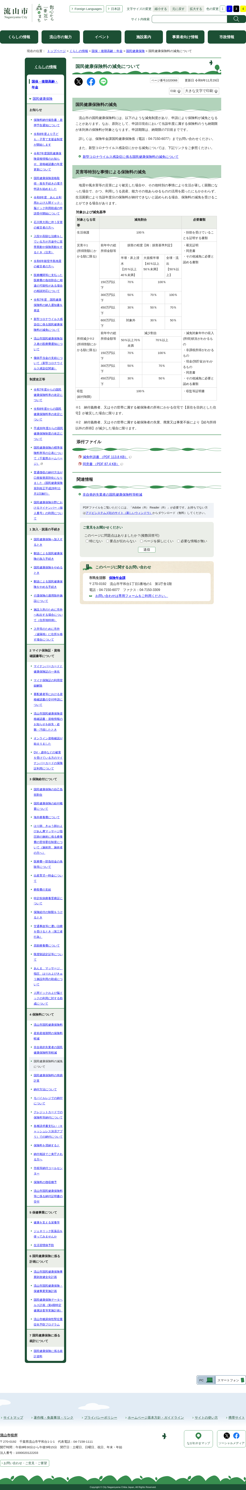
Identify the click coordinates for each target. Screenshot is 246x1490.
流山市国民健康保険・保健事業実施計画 (48, 1288)
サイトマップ (13, 1417)
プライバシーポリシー (100, 1417)
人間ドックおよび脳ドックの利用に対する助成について (48, 998)
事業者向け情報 (185, 37)
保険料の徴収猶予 (45, 1182)
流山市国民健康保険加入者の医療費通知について (48, 344)
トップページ (56, 51)
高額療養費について (47, 945)
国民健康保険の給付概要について (48, 806)
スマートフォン (228, 1380)
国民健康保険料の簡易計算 (48, 1078)
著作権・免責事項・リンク (53, 1417)
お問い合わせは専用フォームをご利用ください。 (131, 596)
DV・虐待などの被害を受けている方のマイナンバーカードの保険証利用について (48, 760)
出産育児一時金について (48, 878)
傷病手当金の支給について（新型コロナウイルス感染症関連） (48, 363)
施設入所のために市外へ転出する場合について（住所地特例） (48, 615)
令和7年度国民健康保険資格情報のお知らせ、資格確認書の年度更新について (48, 161)
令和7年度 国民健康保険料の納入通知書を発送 (48, 305)
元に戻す (177, 9)
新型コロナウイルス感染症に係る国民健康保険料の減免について (131, 156)
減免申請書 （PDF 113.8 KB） (107, 457)
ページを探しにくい (158, 541)
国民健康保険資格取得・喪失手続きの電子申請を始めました (48, 183)
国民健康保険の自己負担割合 (48, 792)
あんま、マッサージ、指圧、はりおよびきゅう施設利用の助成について (48, 976)
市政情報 (226, 37)
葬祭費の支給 (42, 889)
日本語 (115, 9)
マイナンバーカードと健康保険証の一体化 (48, 669)
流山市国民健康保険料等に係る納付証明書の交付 (48, 1196)
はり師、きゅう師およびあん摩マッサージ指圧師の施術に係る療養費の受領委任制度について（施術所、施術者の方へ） (48, 839)
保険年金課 (117, 578)
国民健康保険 (135, 51)
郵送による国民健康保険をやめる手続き (48, 584)
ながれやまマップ (198, 1443)
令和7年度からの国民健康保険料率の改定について (48, 395)
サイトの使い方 (206, 1417)
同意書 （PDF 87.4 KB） (103, 464)
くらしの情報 (19, 37)
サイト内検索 (140, 19)
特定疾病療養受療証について (48, 901)
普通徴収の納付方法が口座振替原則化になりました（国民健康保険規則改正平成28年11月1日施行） (48, 483)
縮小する (160, 9)
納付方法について (45, 1089)
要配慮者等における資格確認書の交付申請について (48, 699)
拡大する (195, 9)
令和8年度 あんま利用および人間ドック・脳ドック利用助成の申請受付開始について (48, 205)
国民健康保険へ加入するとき (48, 542)
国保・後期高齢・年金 (107, 51)
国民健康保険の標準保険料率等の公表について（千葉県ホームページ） (48, 455)
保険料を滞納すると (47, 1145)
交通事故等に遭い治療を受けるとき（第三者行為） (48, 931)
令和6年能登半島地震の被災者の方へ (47, 263)
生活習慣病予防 (44, 1245)
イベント (102, 37)
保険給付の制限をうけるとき (48, 914)
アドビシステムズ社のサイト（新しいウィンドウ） (119, 513)
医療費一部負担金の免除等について (48, 864)
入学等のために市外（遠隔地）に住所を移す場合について (48, 634)
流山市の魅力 (60, 37)
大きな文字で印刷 (199, 91)
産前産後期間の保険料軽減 (48, 1035)
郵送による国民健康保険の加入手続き (48, 556)
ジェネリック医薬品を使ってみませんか (48, 1233)
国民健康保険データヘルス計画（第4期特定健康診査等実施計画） (48, 1305)
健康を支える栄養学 (47, 1222)
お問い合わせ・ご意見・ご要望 (25, 1463)
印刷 (173, 91)
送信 (146, 549)
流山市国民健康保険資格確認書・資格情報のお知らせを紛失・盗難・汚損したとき (48, 721)
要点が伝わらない (123, 541)
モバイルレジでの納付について (48, 1100)
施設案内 (143, 37)
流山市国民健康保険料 (48, 1024)
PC (201, 1380)
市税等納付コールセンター (48, 1170)
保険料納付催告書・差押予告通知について (48, 122)
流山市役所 (9, 1435)
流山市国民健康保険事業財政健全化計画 (48, 1274)
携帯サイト (236, 1417)
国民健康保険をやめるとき (48, 570)
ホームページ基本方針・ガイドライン (156, 1417)
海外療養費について (47, 817)
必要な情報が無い (194, 541)
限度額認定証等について (48, 957)
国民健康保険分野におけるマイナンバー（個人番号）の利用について (48, 510)
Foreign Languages (88, 9)
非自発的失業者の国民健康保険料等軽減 (112, 494)
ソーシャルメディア (232, 1443)
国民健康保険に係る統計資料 (48, 1353)
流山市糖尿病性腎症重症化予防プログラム (48, 1321)
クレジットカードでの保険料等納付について (48, 1114)
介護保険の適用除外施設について (48, 598)
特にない (96, 541)
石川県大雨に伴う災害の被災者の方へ (48, 224)
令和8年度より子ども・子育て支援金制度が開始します (48, 139)
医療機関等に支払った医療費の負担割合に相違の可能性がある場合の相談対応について (48, 283)
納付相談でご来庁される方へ (48, 1156)
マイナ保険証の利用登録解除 (48, 683)
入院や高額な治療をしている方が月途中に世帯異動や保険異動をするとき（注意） (48, 244)
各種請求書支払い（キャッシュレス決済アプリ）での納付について (48, 1131)
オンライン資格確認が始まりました (48, 741)
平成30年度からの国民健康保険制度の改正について (48, 433)
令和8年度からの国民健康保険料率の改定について (48, 414)
